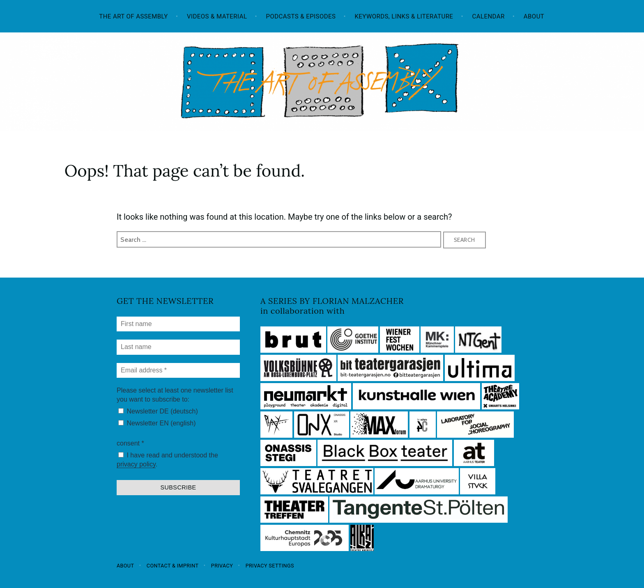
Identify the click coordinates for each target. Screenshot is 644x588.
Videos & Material (217, 16)
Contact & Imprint (173, 565)
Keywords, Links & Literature (403, 16)
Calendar (488, 16)
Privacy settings (270, 565)
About (534, 16)
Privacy (222, 565)
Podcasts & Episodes (301, 16)
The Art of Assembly (133, 16)
